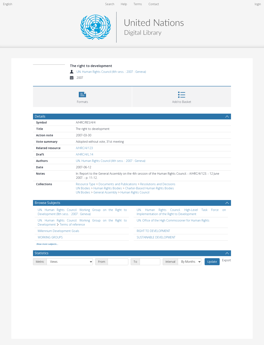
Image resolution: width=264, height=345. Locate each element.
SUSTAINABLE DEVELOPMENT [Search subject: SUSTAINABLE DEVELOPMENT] (156, 237)
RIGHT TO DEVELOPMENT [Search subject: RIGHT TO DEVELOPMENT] (153, 231)
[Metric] (70, 261)
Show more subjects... (47, 244)
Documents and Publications (118, 184)
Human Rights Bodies (107, 188)
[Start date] (118, 261)
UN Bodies (83, 188)
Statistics (41, 253)
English (7, 4)
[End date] (150, 261)
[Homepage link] (132, 26)
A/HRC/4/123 (84, 148)
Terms (138, 4)
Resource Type (85, 184)
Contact (153, 4)
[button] (82, 96)
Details (40, 116)
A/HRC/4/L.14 (84, 154)
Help (124, 4)
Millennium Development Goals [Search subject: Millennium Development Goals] (58, 231)
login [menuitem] (258, 4)
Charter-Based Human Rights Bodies (149, 188)
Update (212, 262)
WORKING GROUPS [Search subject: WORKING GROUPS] (50, 237)
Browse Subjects (47, 202)
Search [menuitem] (109, 4)
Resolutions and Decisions (157, 184)
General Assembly (105, 192)
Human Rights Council (134, 192)
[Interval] (189, 261)
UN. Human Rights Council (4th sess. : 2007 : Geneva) (111, 72)
